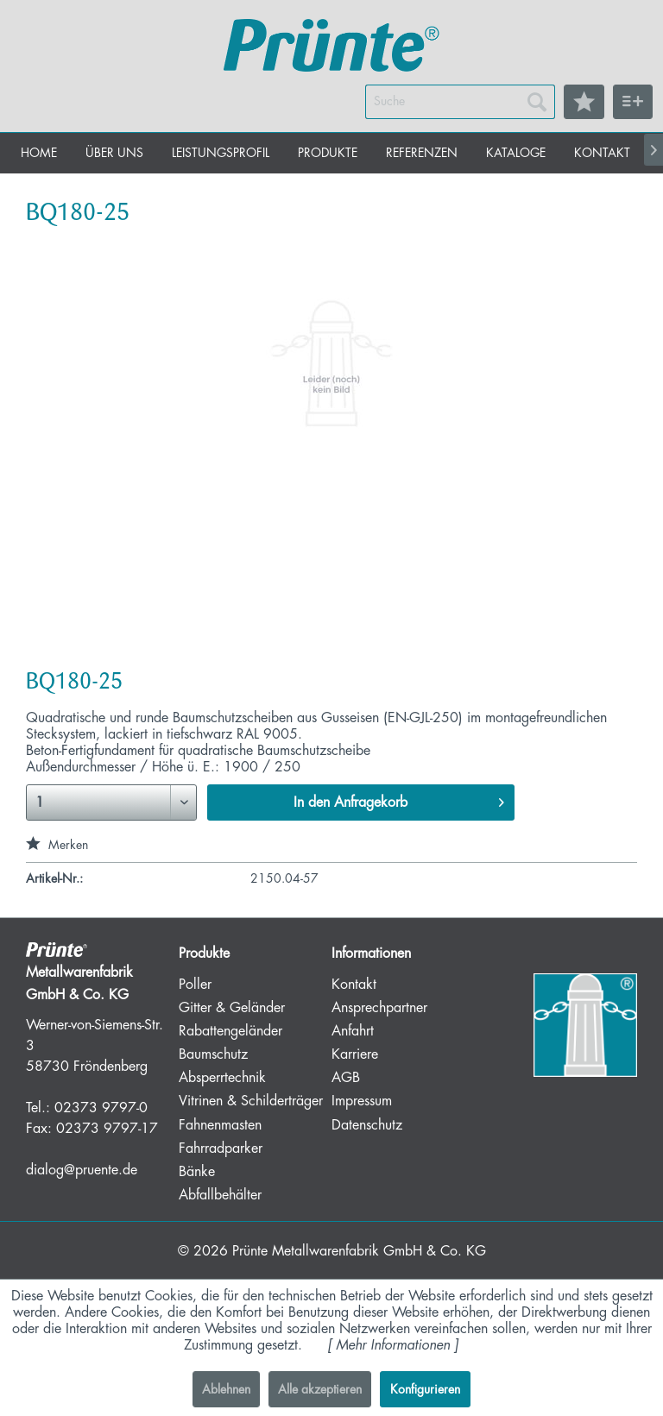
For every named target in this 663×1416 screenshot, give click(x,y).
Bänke (197, 1172)
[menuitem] (460, 102)
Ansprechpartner (379, 1008)
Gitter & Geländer (232, 1008)
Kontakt (354, 984)
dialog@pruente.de (81, 1170)
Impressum (362, 1101)
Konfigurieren (425, 1389)
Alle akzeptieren (320, 1389)
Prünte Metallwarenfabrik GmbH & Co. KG (359, 1251)
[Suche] (460, 102)
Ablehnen (226, 1389)
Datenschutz (367, 1125)
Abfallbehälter (220, 1195)
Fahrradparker (220, 1148)
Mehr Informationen (393, 1345)
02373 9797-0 (101, 1108)
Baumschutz (213, 1054)
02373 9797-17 (107, 1129)
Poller (195, 984)
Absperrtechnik (222, 1078)
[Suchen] (537, 102)
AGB (346, 1078)
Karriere (355, 1054)
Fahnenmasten (220, 1125)
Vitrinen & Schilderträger (251, 1101)
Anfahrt (353, 1031)
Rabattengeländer (230, 1031)
